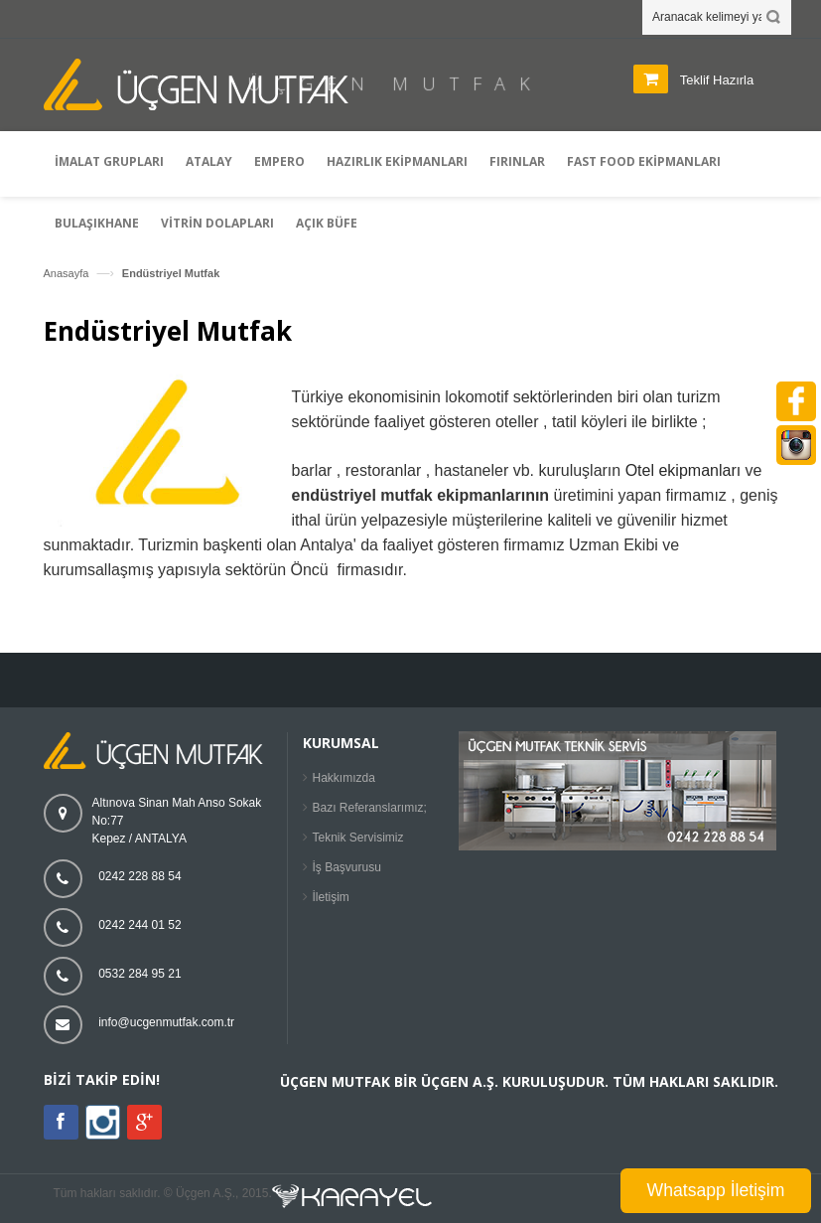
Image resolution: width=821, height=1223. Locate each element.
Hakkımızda (344, 778)
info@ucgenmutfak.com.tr (166, 1022)
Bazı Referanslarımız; (370, 808)
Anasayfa (66, 273)
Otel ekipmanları (683, 470)
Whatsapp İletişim (716, 1190)
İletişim (331, 897)
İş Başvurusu (347, 867)
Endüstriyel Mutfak (170, 273)
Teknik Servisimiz (358, 837)
